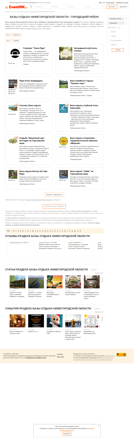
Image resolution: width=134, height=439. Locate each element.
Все (8, 35)
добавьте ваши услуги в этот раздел (38, 28)
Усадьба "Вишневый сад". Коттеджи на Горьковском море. (32, 140)
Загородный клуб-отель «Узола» (85, 49)
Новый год (16, 35)
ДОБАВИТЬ (123, 7)
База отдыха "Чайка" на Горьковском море (81, 172)
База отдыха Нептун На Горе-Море (33, 172)
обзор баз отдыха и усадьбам (84, 26)
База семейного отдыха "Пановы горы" (81, 82)
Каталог (13, 11)
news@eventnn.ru (110, 356)
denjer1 (100, 242)
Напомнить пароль (122, 2)
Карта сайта (60, 357)
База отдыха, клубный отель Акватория (84, 106)
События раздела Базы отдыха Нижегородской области (48, 308)
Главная (7, 11)
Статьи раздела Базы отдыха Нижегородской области (46, 269)
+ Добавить (94, 269)
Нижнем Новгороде (44, 2)
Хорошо (67, 434)
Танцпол (114, 36)
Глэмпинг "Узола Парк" (34, 48)
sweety (70, 242)
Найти (31, 6)
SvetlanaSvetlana (15, 242)
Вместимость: (112, 27)
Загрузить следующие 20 (54, 194)
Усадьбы (16, 40)
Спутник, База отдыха (30, 105)
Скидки (113, 31)
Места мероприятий (23, 11)
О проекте (60, 354)
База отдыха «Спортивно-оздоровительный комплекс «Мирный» (84, 140)
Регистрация (110, 2)
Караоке (114, 44)
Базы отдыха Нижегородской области (39, 200)
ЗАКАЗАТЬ (111, 7)
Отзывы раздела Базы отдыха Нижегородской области (47, 236)
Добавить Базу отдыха (54, 206)
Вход (100, 2)
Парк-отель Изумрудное (31, 81)
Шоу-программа (116, 40)
